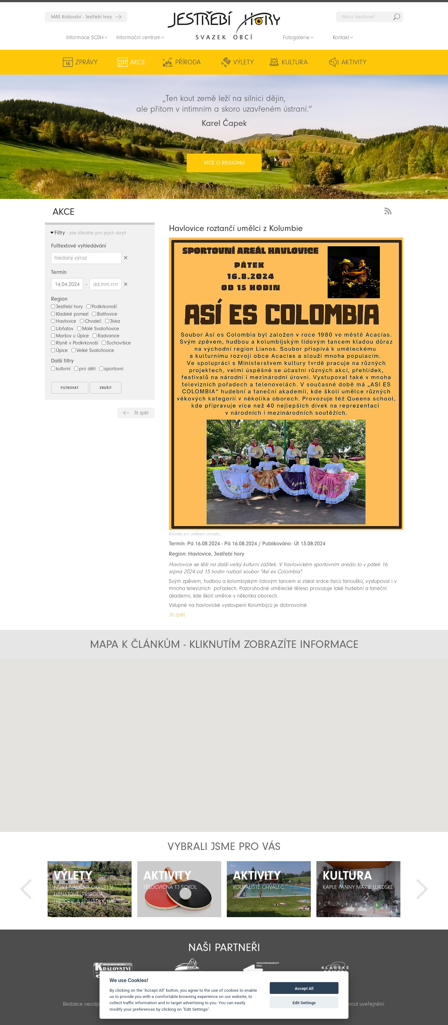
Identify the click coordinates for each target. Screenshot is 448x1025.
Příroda (188, 62)
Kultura (295, 62)
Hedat (396, 16)
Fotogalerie (296, 37)
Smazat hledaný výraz (125, 258)
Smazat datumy (125, 284)
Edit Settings (304, 1002)
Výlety (243, 62)
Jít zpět (141, 413)
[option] (89, 889)
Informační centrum (138, 37)
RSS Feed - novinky (389, 210)
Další (422, 889)
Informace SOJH (85, 37)
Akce (137, 62)
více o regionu (224, 162)
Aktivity (353, 62)
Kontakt (341, 37)
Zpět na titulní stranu (224, 25)
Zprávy (86, 62)
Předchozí (26, 889)
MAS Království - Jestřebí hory (81, 17)
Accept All (304, 988)
